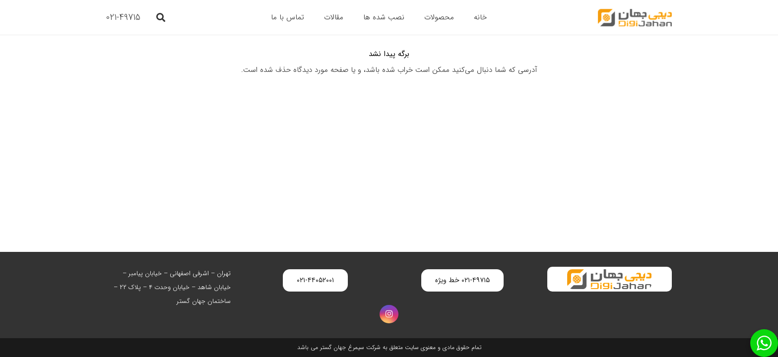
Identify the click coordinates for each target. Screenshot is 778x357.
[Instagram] (389, 314)
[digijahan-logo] (635, 17)
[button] (161, 17)
